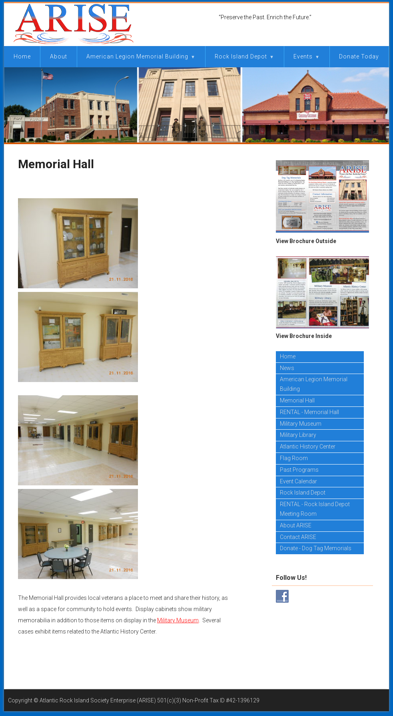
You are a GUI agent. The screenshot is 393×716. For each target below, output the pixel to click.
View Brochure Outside (306, 241)
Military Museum (178, 620)
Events (303, 56)
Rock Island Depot (241, 56)
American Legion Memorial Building (137, 56)
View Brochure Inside (304, 336)
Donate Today (359, 56)
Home (22, 56)
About (58, 56)
